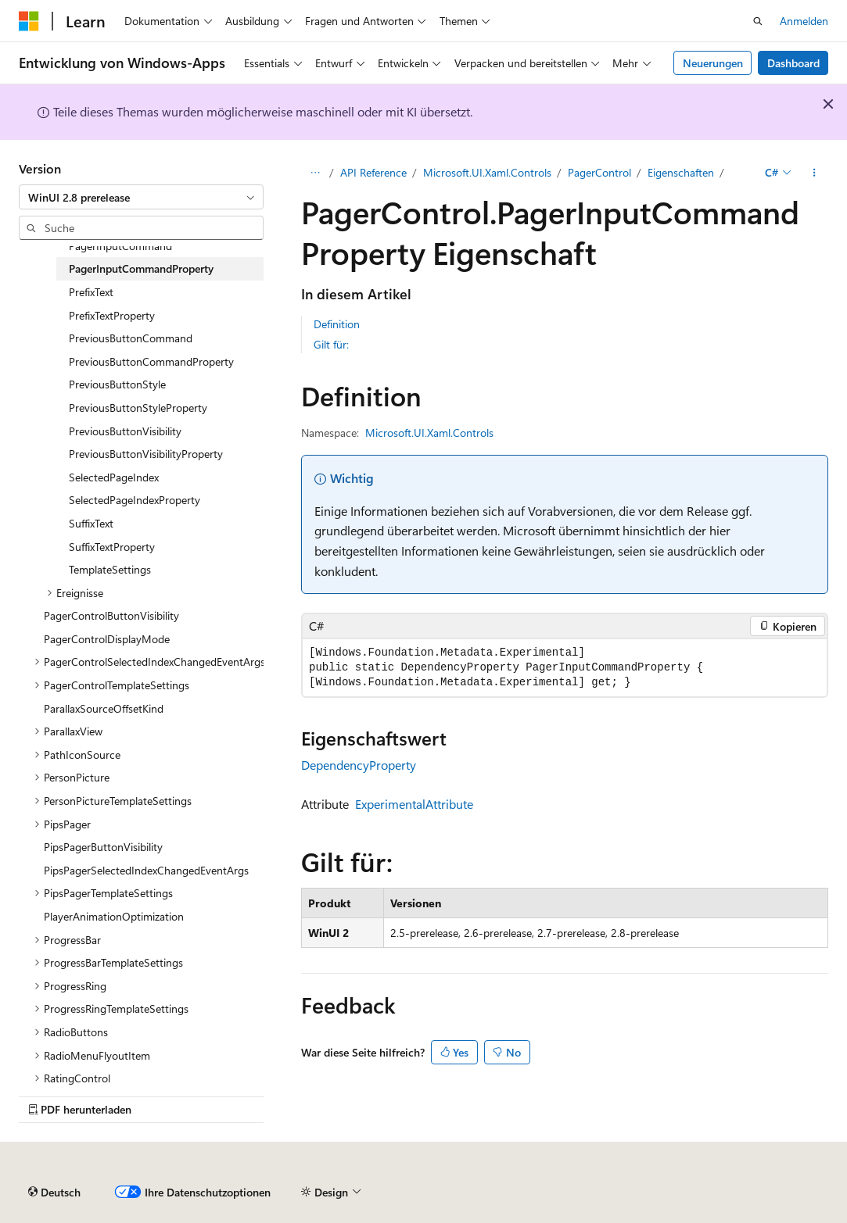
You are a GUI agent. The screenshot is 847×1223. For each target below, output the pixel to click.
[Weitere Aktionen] (814, 172)
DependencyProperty (358, 764)
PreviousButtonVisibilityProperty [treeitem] (146, 453)
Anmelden (804, 20)
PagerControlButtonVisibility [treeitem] (111, 615)
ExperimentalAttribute (414, 804)
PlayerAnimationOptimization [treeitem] (114, 916)
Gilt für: (331, 344)
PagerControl (599, 172)
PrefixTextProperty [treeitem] (112, 315)
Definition (337, 323)
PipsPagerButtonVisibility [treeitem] (103, 846)
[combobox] (141, 196)
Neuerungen (713, 62)
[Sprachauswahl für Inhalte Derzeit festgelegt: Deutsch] (54, 1192)
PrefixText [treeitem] (91, 291)
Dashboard (793, 62)
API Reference (373, 172)
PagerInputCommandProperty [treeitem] (141, 268)
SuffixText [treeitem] (91, 523)
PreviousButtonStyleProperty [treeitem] (138, 407)
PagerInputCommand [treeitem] (120, 245)
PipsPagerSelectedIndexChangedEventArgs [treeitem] (146, 870)
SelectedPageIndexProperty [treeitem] (134, 499)
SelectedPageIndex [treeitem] (114, 477)
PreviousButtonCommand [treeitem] (130, 338)
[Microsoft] (29, 21)
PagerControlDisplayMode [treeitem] (107, 638)
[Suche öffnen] (757, 21)
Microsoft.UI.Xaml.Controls (487, 172)
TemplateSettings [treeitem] (110, 569)
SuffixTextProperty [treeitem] (112, 546)
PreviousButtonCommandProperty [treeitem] (151, 361)
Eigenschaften (681, 172)
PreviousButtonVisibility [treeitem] (125, 431)
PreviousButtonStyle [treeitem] (117, 384)
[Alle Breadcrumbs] (314, 172)
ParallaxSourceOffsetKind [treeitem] (103, 708)
